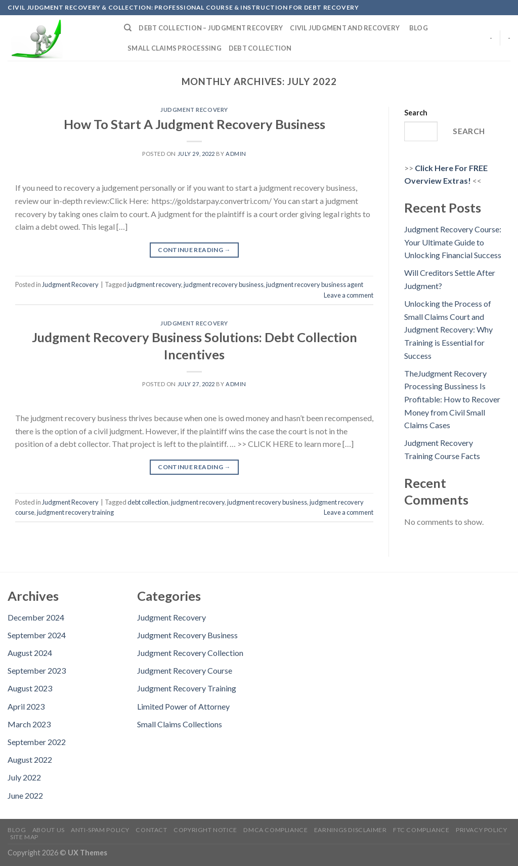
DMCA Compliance (275, 830)
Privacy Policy (481, 830)
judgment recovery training (75, 512)
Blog (418, 28)
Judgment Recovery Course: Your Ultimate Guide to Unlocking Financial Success (452, 242)
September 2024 (37, 635)
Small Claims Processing (174, 48)
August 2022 (30, 759)
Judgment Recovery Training (186, 688)
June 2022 (25, 795)
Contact (151, 830)
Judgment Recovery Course (184, 670)
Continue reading (194, 250)
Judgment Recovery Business (187, 635)
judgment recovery (154, 284)
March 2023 (29, 724)
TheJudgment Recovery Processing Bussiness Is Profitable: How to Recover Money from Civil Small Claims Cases (452, 399)
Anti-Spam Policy (100, 830)
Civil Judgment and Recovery (346, 28)
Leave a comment (348, 295)
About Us (48, 830)
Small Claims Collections (179, 724)
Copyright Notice (205, 830)
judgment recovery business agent (314, 284)
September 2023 (37, 670)
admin (236, 153)
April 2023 (26, 706)
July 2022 (24, 777)
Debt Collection (261, 48)
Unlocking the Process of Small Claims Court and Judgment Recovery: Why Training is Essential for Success (448, 329)
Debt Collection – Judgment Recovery (211, 28)
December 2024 (36, 617)
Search (415, 112)
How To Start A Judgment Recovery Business (194, 124)
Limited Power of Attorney (183, 706)
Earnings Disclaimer (350, 830)
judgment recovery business (224, 284)
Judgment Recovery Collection (190, 652)
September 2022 (37, 742)
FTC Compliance (421, 830)
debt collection (147, 502)
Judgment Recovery (194, 109)
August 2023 (30, 688)
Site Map (24, 837)
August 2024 (30, 652)
